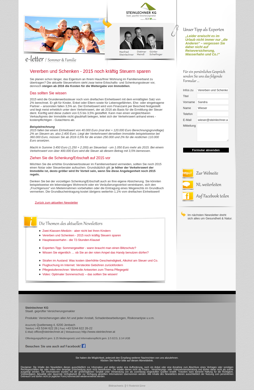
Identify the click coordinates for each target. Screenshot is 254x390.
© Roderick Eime (135, 385)
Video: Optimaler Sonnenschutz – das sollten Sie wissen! (80, 274)
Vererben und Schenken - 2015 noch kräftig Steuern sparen (82, 235)
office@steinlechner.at (48, 331)
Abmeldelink (146, 360)
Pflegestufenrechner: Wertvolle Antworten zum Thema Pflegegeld (85, 269)
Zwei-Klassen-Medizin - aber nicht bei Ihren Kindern (77, 230)
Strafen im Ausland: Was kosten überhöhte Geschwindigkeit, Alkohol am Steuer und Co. (100, 260)
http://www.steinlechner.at (98, 331)
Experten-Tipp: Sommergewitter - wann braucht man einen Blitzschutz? (89, 248)
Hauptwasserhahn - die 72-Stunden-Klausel (71, 240)
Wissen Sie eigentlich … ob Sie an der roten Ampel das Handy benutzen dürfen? (96, 252)
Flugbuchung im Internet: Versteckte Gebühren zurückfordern (83, 265)
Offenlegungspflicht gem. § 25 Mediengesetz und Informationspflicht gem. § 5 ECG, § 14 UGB (77, 338)
